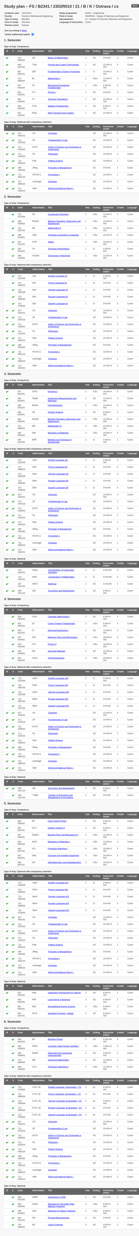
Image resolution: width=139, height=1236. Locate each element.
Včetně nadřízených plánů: (17, 34)
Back (135, 6)
